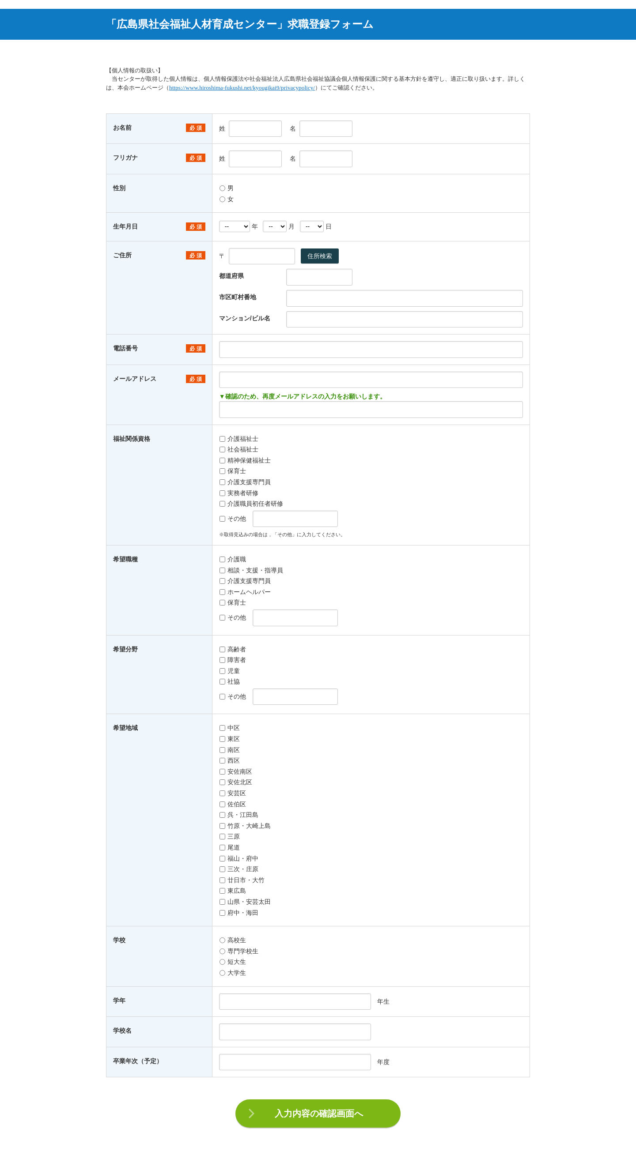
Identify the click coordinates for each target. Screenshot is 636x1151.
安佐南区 (236, 771)
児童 (230, 670)
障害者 (233, 659)
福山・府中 (239, 858)
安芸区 (233, 793)
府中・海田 (239, 912)
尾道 (230, 847)
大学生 (233, 972)
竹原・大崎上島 (245, 825)
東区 (230, 738)
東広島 (233, 890)
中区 (230, 727)
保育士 (233, 470)
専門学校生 (239, 951)
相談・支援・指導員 (251, 570)
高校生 (233, 940)
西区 (230, 760)
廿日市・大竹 (242, 880)
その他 (233, 518)
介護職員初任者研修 (251, 503)
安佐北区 (236, 782)
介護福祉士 (239, 438)
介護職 (233, 559)
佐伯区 (233, 804)
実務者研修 (239, 493)
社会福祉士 (239, 449)
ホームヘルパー (245, 591)
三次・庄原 (239, 869)
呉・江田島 (239, 814)
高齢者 (233, 649)
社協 (230, 681)
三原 (230, 836)
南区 (230, 749)
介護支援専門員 (245, 481)
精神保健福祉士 (245, 460)
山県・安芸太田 (245, 901)
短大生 (233, 961)
